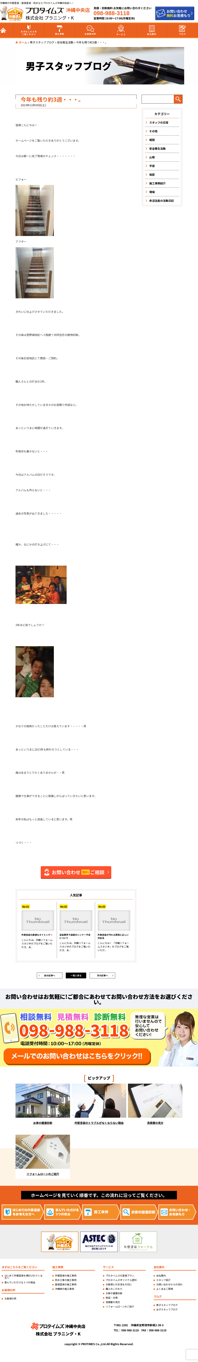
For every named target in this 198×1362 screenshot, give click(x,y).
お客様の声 (90, 30)
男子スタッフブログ (42, 42)
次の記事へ (102, 976)
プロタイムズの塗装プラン (120, 1277)
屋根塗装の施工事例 (66, 1286)
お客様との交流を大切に (119, 1286)
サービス (121, 30)
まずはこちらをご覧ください (29, 30)
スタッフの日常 (158, 122)
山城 (152, 157)
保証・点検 (112, 1299)
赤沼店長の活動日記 (161, 201)
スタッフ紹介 (163, 1281)
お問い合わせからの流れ (169, 1286)
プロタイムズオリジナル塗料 (121, 1281)
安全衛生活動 (65, 42)
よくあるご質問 (164, 1290)
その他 (153, 131)
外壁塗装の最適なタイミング (37, 937)
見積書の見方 (113, 1303)
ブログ (182, 30)
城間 (152, 140)
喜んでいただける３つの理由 (19, 1284)
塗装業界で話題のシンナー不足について (75, 937)
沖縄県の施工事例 (64, 1290)
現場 (152, 192)
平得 (152, 166)
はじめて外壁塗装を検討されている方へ (23, 1278)
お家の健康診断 (114, 1295)
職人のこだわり (114, 1290)
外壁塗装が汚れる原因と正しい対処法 (114, 937)
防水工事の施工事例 (66, 1281)
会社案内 (151, 30)
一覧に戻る (76, 976)
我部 (152, 174)
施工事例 (59, 30)
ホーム (23, 42)
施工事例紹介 (157, 183)
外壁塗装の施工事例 (66, 1277)
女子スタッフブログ (167, 1311)
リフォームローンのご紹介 (120, 1308)
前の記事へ (49, 976)
